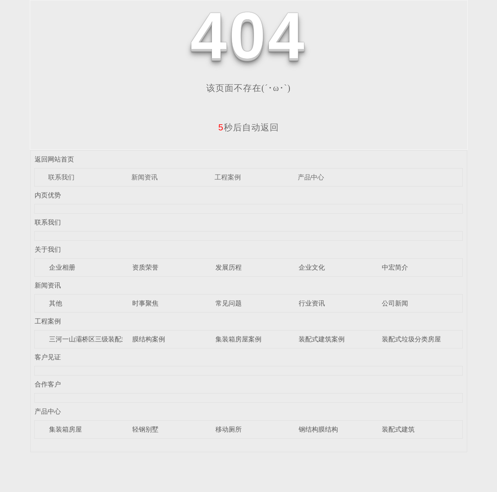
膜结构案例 (148, 339)
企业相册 (62, 267)
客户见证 (48, 357)
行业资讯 (312, 303)
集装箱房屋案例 (238, 339)
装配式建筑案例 (322, 339)
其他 (55, 303)
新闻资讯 (144, 177)
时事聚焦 (145, 303)
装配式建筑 (398, 429)
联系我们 (61, 177)
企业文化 (312, 267)
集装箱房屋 (65, 429)
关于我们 (48, 249)
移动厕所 (228, 429)
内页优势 (48, 195)
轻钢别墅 (145, 429)
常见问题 (228, 303)
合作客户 (48, 384)
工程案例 (228, 177)
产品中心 (311, 177)
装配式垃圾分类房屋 (411, 339)
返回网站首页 (54, 159)
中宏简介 (395, 267)
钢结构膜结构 (318, 429)
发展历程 (228, 267)
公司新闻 (395, 303)
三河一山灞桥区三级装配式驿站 (95, 339)
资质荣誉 (145, 267)
